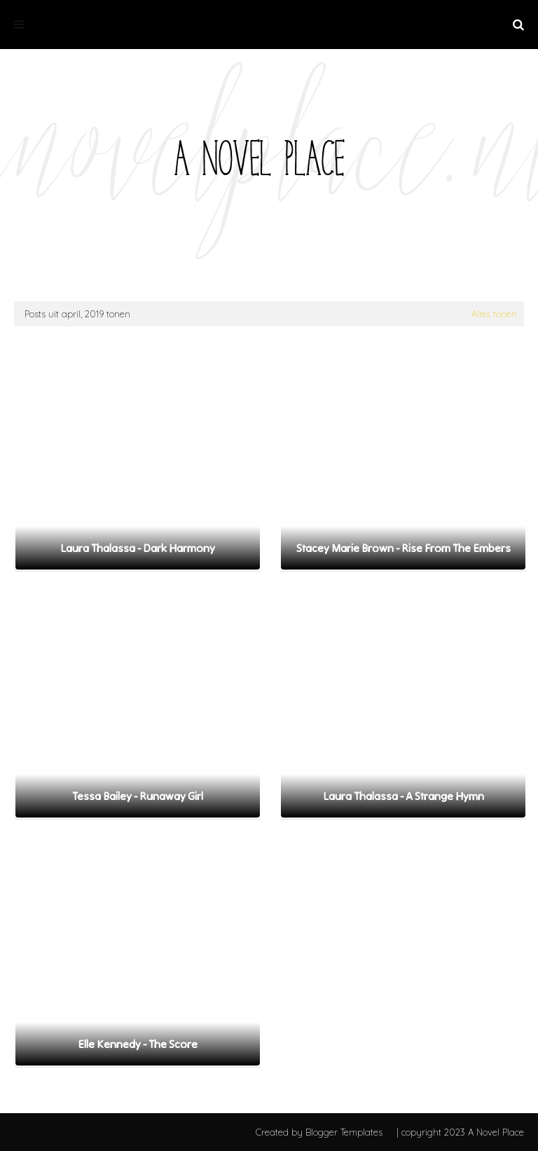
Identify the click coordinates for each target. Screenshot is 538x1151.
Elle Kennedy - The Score (138, 1044)
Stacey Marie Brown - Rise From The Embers (403, 548)
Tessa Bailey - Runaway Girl (137, 796)
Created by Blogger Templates (319, 1132)
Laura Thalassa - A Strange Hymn (403, 796)
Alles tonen (494, 313)
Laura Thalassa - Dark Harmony (137, 548)
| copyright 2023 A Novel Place (460, 1132)
